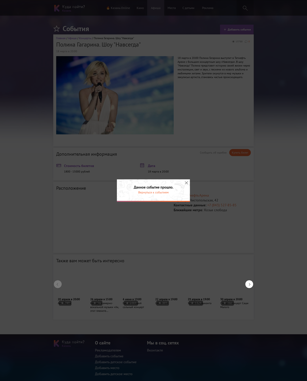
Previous (56, 282)
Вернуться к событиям (153, 192)
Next (247, 282)
